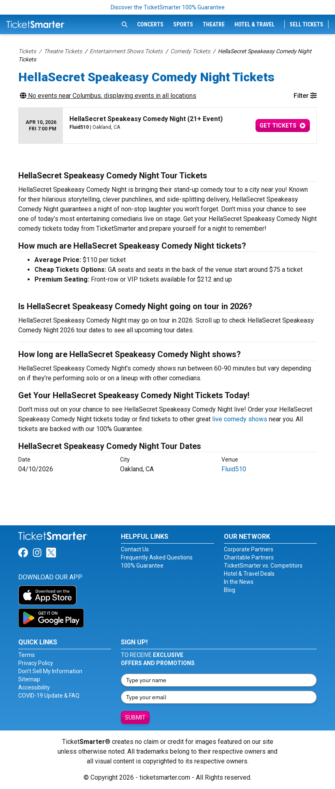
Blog (229, 590)
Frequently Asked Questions (157, 557)
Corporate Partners (248, 549)
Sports (183, 24)
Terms (26, 655)
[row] (167, 126)
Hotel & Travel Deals (249, 573)
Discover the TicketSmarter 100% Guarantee (168, 7)
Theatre (214, 24)
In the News (238, 582)
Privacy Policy (35, 663)
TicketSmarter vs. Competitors (263, 565)
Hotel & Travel (254, 24)
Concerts (150, 24)
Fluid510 (233, 469)
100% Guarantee (142, 565)
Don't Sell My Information (50, 671)
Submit (135, 717)
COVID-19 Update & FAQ (48, 695)
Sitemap (29, 679)
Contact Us (135, 549)
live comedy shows (239, 419)
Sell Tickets (306, 24)
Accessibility (34, 687)
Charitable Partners (249, 557)
